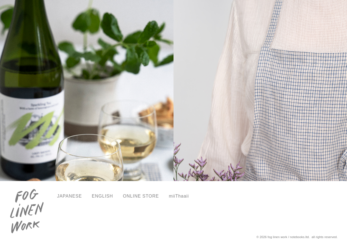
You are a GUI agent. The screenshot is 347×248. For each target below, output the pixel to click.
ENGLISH (102, 196)
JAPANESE (69, 196)
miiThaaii (179, 196)
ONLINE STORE (141, 196)
